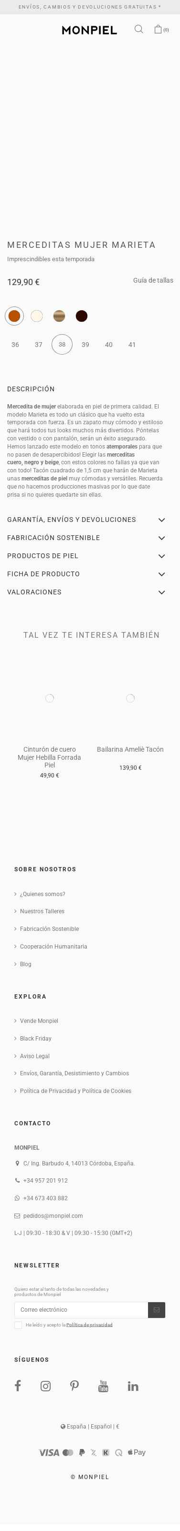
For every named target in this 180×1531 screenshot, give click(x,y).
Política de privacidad (89, 1324)
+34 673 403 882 (45, 1198)
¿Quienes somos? (42, 894)
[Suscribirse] (156, 1309)
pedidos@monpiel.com (53, 1216)
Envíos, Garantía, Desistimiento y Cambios (74, 1073)
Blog (26, 964)
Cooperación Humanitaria (53, 946)
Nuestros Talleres (42, 911)
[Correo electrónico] (81, 1309)
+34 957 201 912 (45, 1180)
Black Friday (36, 1038)
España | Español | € (90, 1426)
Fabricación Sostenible (49, 929)
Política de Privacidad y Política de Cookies (75, 1091)
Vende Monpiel (39, 1021)
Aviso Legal (35, 1056)
